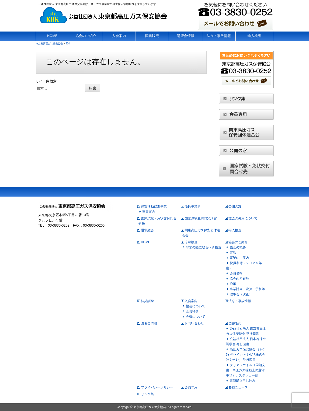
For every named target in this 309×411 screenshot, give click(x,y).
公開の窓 (234, 206)
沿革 (233, 284)
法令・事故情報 (239, 301)
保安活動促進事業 (154, 206)
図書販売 (234, 323)
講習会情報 (149, 323)
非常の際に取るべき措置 (203, 247)
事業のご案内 (239, 258)
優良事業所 (193, 206)
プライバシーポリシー (157, 387)
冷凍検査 (191, 242)
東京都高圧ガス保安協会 (149, 407)
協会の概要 (238, 247)
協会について (195, 306)
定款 (233, 252)
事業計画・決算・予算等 (247, 289)
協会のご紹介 (238, 242)
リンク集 (147, 394)
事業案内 (148, 211)
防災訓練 (147, 301)
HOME (145, 242)
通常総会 (147, 230)
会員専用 (191, 387)
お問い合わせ (194, 323)
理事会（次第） (241, 294)
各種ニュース (238, 387)
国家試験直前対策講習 (201, 218)
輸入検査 (234, 230)
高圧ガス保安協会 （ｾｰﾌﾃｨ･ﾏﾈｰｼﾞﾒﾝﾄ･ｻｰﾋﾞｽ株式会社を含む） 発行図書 (245, 355)
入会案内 (191, 301)
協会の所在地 (239, 278)
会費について (195, 316)
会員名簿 (236, 273)
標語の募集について (242, 218)
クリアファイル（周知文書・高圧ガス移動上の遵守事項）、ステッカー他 (245, 370)
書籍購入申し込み (242, 380)
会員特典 (192, 311)
